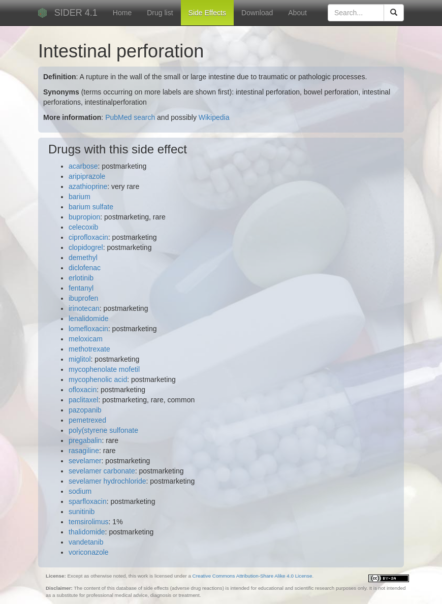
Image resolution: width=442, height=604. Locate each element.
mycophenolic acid (98, 379)
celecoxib (83, 227)
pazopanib (85, 410)
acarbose (83, 166)
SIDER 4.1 (76, 13)
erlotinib (81, 278)
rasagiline (84, 451)
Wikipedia (214, 117)
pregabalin (85, 440)
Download (257, 13)
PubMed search (130, 117)
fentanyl (81, 288)
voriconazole (89, 552)
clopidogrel (86, 247)
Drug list (160, 13)
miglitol (80, 359)
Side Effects (207, 13)
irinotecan (84, 308)
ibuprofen (83, 298)
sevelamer (85, 461)
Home (122, 13)
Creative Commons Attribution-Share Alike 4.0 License (252, 576)
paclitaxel (83, 400)
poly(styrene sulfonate (103, 430)
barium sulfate (91, 207)
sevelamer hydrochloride (107, 481)
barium (79, 197)
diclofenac (85, 268)
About (297, 13)
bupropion (84, 217)
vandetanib (86, 542)
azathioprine (88, 186)
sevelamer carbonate (102, 471)
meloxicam (86, 339)
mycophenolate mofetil (104, 369)
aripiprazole (87, 176)
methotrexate (89, 349)
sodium (80, 491)
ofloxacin (83, 390)
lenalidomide (89, 318)
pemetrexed (87, 420)
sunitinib (81, 511)
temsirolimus (89, 522)
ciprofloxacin (88, 237)
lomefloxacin (88, 329)
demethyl (83, 257)
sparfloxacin (88, 501)
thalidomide (87, 532)
